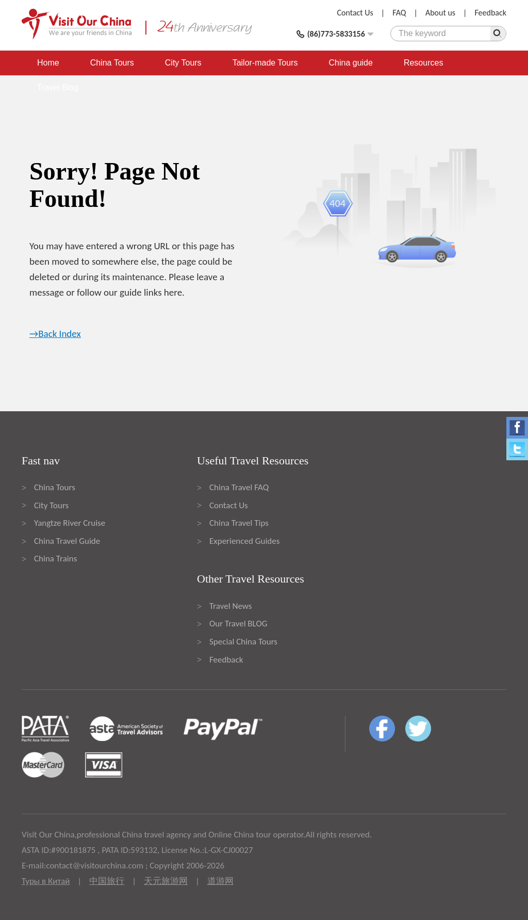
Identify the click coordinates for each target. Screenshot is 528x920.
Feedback (490, 13)
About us (440, 13)
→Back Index (55, 334)
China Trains (55, 558)
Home (48, 62)
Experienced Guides (244, 541)
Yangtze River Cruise (69, 523)
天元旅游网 (166, 881)
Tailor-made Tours (265, 62)
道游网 (220, 881)
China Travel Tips (239, 523)
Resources (423, 62)
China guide (351, 62)
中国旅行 (106, 881)
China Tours (112, 62)
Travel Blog (57, 87)
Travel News (230, 606)
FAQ (399, 13)
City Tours (183, 62)
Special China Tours (243, 641)
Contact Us (355, 13)
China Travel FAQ (239, 487)
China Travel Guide (67, 541)
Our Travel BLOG (238, 623)
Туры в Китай (46, 881)
